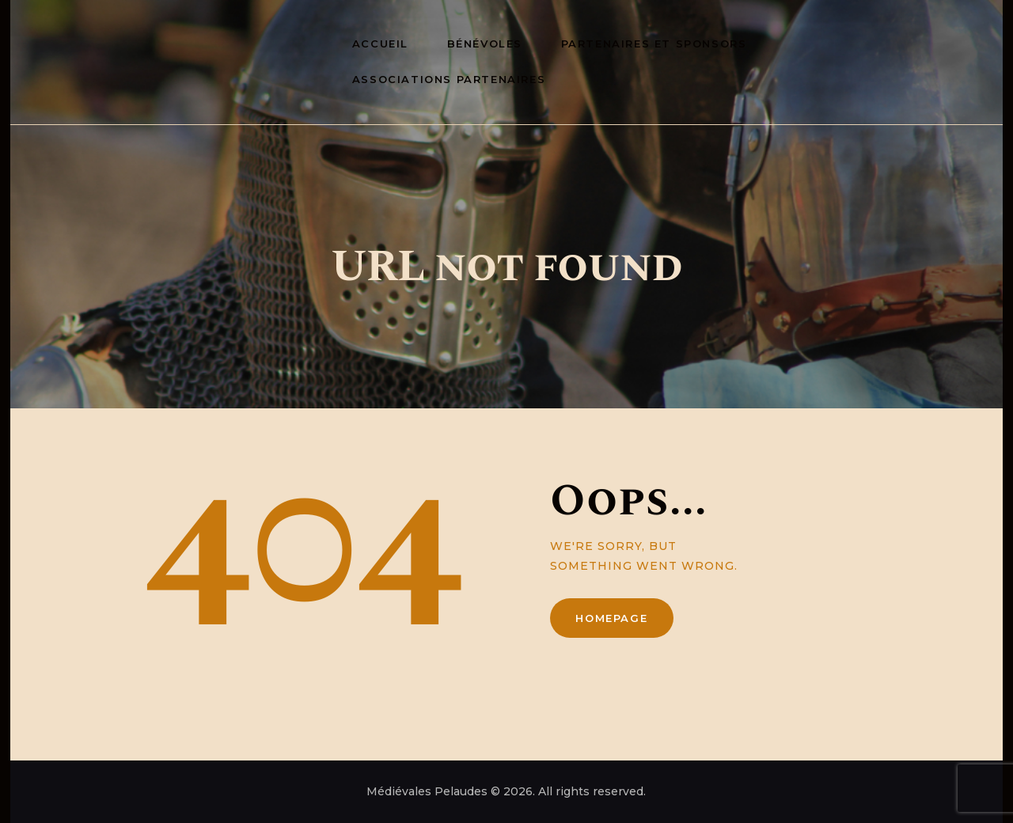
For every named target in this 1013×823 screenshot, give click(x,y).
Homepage (611, 618)
